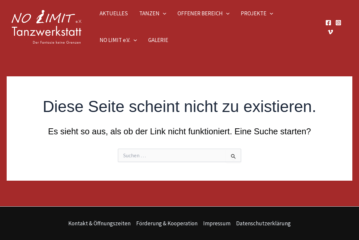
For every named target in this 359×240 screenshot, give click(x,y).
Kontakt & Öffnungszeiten (99, 223)
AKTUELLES (114, 13)
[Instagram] (338, 23)
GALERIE (158, 40)
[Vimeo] (330, 32)
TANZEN (152, 13)
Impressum (216, 223)
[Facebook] (328, 23)
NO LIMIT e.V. (118, 40)
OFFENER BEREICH (203, 13)
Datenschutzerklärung (263, 223)
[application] (163, 13)
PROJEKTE (257, 13)
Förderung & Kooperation (166, 223)
